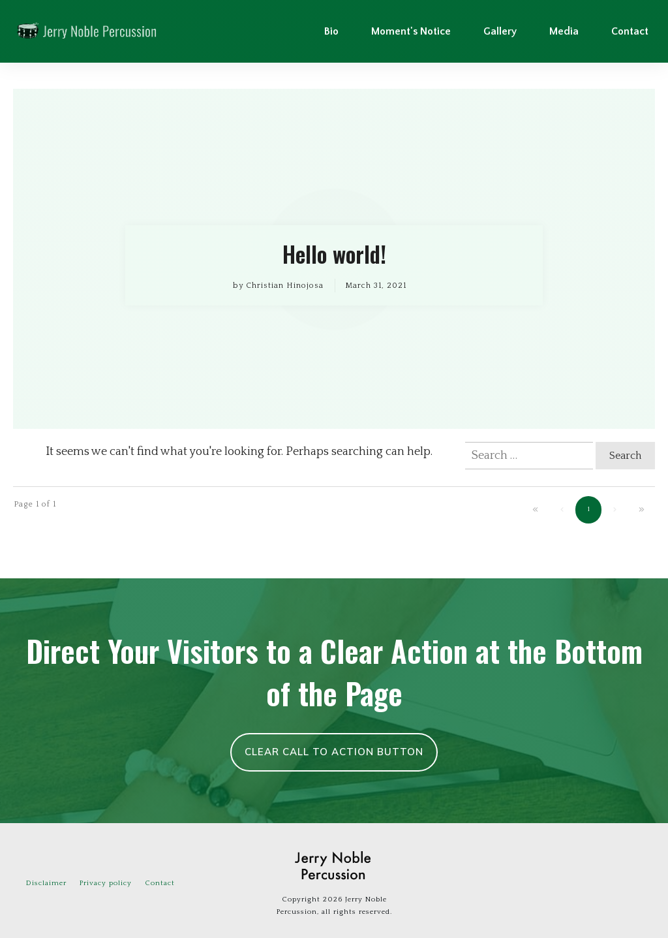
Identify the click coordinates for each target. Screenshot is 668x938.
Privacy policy (106, 883)
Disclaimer (46, 883)
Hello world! (334, 259)
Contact (160, 883)
